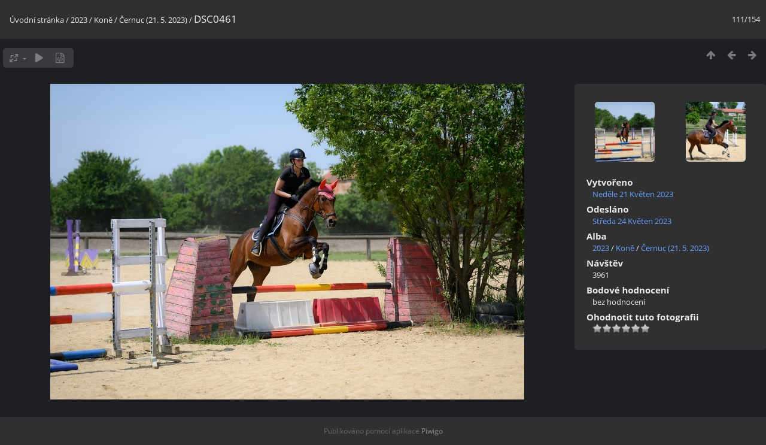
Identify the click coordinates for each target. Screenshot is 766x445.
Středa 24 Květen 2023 (631, 221)
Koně (103, 19)
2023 (79, 19)
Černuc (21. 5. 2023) (153, 19)
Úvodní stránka (37, 19)
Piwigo (432, 431)
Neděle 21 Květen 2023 (632, 194)
